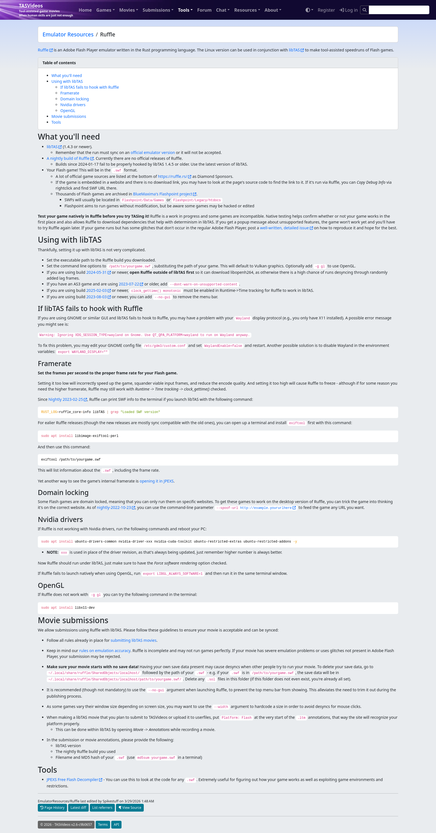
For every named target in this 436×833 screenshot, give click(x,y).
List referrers (102, 807)
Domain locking (74, 98)
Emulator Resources (68, 34)
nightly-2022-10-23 (114, 507)
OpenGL (67, 110)
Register (326, 10)
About (271, 10)
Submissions (156, 10)
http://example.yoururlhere (266, 508)
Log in (349, 10)
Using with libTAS (67, 81)
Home (85, 10)
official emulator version (153, 152)
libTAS (294, 50)
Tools (183, 10)
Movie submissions (68, 116)
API (116, 824)
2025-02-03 (96, 290)
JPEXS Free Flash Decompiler (72, 779)
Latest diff (78, 807)
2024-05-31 (96, 272)
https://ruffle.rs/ (172, 176)
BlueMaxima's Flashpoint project (162, 194)
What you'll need (66, 75)
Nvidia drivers (73, 104)
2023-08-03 (96, 296)
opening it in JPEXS (157, 481)
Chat (221, 10)
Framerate (69, 93)
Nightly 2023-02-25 (65, 399)
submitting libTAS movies (134, 640)
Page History (52, 807)
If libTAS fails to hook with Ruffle (89, 87)
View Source (129, 807)
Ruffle (43, 50)
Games (103, 10)
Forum (204, 10)
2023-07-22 (129, 284)
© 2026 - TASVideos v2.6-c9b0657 (66, 824)
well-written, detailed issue (284, 227)
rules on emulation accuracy (104, 650)
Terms (103, 824)
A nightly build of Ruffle (68, 158)
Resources (245, 10)
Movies (127, 10)
